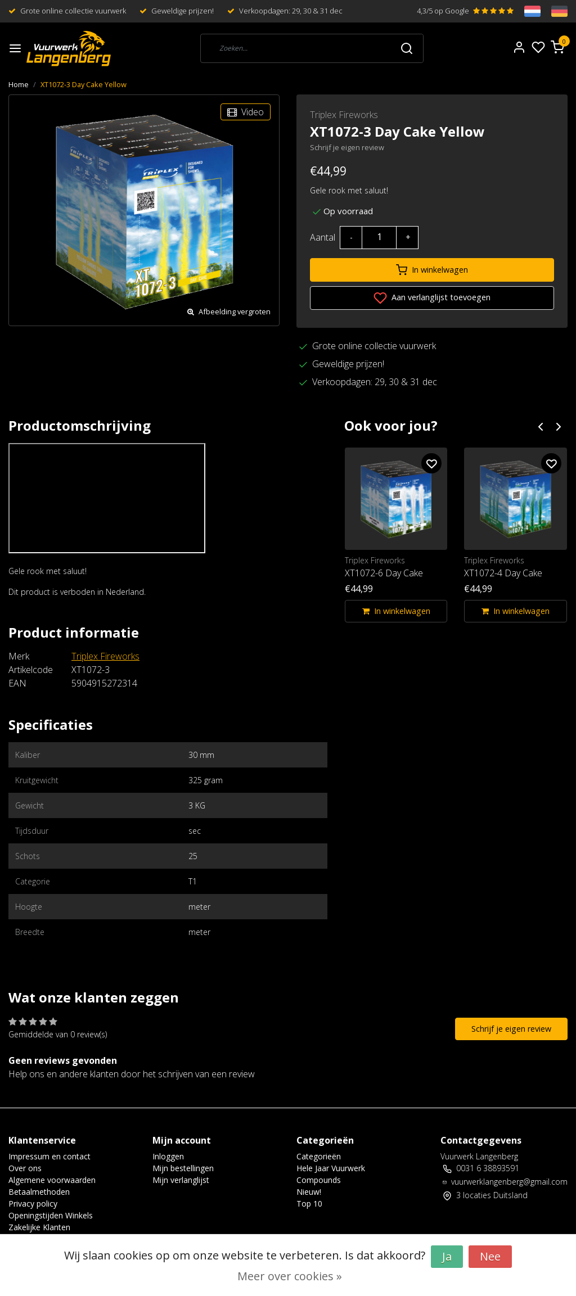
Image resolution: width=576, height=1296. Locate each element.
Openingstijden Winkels (50, 1215)
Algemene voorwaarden (52, 1180)
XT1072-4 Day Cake (503, 573)
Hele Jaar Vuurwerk (330, 1168)
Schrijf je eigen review (347, 147)
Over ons (25, 1168)
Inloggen (168, 1156)
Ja (447, 1256)
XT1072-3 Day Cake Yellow (83, 84)
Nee (490, 1256)
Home (18, 84)
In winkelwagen (432, 270)
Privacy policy (32, 1203)
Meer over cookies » (289, 1276)
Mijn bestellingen (183, 1168)
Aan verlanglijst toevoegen (432, 298)
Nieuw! (308, 1191)
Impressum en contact (49, 1156)
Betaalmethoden (39, 1191)
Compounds (318, 1180)
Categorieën (318, 1156)
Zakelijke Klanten (39, 1227)
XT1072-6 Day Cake (384, 573)
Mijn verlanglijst (180, 1180)
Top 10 (309, 1203)
